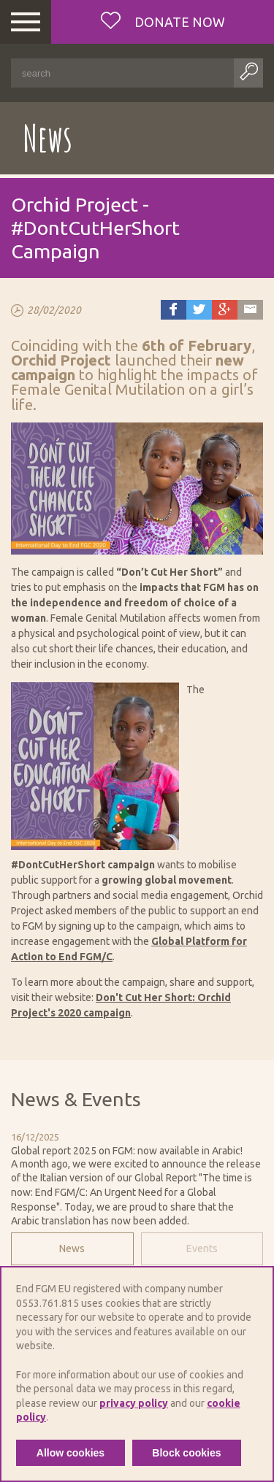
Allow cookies (70, 1453)
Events (202, 1248)
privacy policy (133, 1403)
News (72, 1248)
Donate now (178, 22)
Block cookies (186, 1453)
